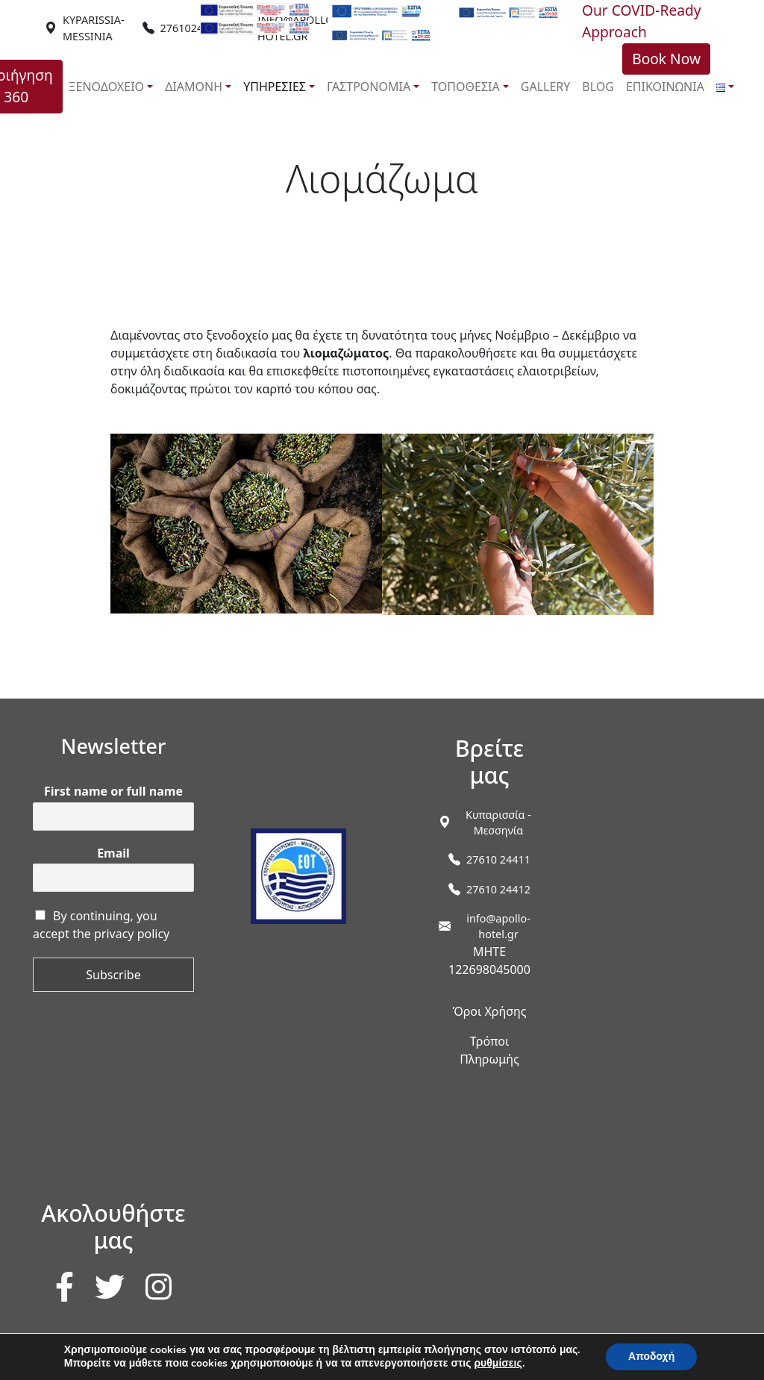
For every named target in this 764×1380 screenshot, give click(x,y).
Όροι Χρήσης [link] (489, 1011)
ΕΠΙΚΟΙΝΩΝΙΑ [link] (665, 86)
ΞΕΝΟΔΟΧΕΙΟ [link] (107, 86)
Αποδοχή (651, 1356)
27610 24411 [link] (498, 859)
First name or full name (113, 791)
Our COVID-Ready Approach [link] (641, 21)
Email (113, 853)
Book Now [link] (666, 59)
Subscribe (113, 975)
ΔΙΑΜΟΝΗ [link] (193, 86)
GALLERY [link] (546, 86)
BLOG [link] (598, 86)
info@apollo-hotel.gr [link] (498, 926)
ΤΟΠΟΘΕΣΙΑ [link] (465, 86)
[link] (94, 28)
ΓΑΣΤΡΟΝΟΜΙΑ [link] (368, 86)
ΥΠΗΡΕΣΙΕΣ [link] (274, 86)
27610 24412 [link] (498, 889)
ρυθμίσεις (498, 1363)
